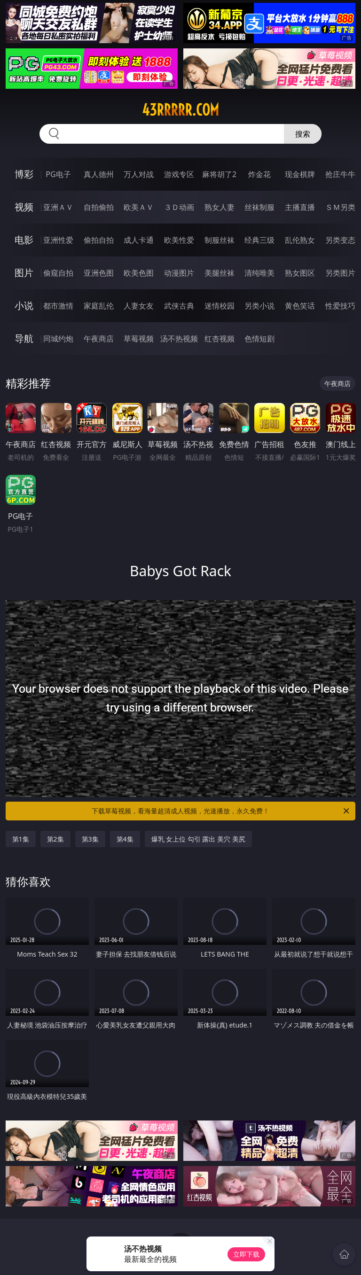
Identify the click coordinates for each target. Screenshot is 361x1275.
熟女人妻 (219, 207)
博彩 (24, 174)
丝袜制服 (259, 207)
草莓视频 (139, 338)
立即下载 (246, 1254)
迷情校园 (219, 306)
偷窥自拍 (58, 273)
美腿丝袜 (219, 273)
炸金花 (259, 174)
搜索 (302, 134)
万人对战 (139, 174)
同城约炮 (58, 338)
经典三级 (259, 240)
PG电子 (58, 174)
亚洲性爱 (58, 240)
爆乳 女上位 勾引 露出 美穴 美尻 (198, 839)
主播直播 (300, 207)
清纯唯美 (259, 273)
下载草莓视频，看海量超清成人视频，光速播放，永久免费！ (221, 811)
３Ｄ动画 (179, 207)
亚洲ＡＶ (58, 207)
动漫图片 (179, 273)
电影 (24, 239)
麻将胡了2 (219, 174)
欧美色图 (139, 273)
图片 (24, 272)
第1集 (20, 839)
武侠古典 (179, 306)
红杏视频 (219, 338)
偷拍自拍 (99, 240)
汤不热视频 (179, 338)
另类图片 (340, 273)
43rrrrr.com (180, 109)
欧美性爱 (179, 240)
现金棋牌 (300, 174)
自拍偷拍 (99, 207)
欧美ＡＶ (139, 207)
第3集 (90, 839)
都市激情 (58, 306)
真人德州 (99, 174)
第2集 (55, 839)
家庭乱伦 (99, 306)
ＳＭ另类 (340, 207)
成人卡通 (139, 240)
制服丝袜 (219, 240)
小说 (24, 305)
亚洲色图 (99, 273)
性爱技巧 (340, 306)
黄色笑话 (300, 306)
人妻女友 (139, 306)
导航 (24, 338)
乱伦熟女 (300, 240)
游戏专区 (179, 174)
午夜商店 (99, 338)
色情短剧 (259, 338)
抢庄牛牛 (340, 174)
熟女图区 (300, 273)
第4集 (125, 839)
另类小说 (259, 306)
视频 (24, 207)
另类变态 (340, 240)
